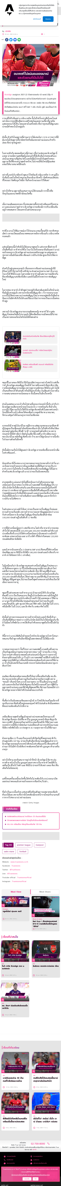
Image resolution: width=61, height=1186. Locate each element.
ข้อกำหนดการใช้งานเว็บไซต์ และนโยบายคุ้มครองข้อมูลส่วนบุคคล (30, 1175)
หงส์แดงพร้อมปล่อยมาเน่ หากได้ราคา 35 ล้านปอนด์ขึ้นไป (26, 816)
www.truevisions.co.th (19, 862)
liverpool (40, 844)
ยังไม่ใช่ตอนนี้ (37, 19)
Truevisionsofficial (24, 877)
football (22, 851)
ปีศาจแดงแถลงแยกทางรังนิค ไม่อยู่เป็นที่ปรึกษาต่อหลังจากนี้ (27, 820)
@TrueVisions (15, 869)
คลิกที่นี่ (34, 1149)
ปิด (36, 1179)
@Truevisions (12, 873)
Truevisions (16, 865)
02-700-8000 (40, 1144)
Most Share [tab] (45, 891)
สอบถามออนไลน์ (9, 1163)
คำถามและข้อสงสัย (10, 1156)
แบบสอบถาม (34, 1160)
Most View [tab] (16, 891)
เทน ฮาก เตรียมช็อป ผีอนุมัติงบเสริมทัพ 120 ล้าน (24, 824)
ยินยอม (48, 19)
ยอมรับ (27, 1179)
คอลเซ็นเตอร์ (8, 1160)
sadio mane (9, 851)
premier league (23, 844)
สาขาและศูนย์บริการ (36, 1156)
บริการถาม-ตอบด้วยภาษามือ (38, 1163)
